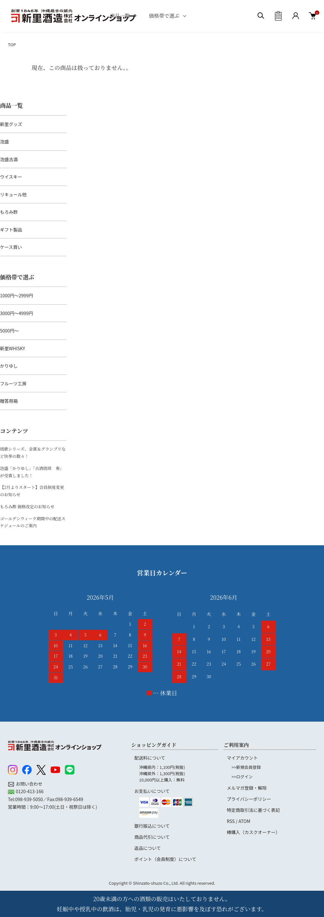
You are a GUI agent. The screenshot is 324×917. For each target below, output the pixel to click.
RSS (231, 821)
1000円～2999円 (16, 295)
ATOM (244, 821)
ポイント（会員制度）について (165, 859)
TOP (12, 44)
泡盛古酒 (9, 159)
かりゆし (9, 366)
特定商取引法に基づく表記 (253, 810)
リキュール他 (13, 194)
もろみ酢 (9, 212)
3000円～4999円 (16, 313)
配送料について (149, 758)
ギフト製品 (11, 229)
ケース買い (11, 247)
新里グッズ (11, 124)
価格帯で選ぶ (164, 15)
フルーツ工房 (13, 383)
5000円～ (9, 330)
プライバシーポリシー (249, 799)
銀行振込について (152, 826)
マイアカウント (242, 758)
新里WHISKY (12, 348)
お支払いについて (152, 791)
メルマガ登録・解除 (247, 788)
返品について (147, 848)
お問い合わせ (29, 784)
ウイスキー (11, 177)
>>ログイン (242, 777)
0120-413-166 (29, 791)
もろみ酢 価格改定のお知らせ (27, 506)
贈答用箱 (9, 401)
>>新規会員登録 (246, 767)
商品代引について (152, 837)
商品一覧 (120, 15)
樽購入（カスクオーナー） (253, 832)
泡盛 (4, 141)
